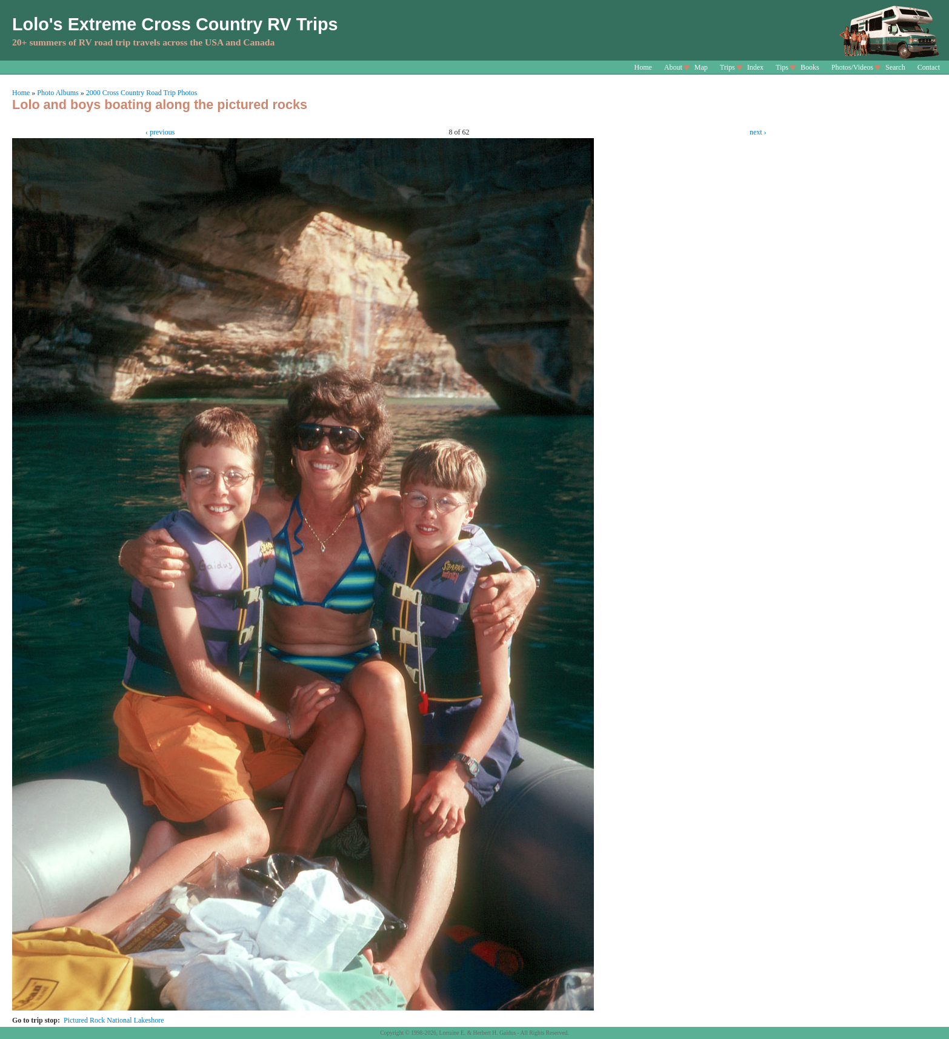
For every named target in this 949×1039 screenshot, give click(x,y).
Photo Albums (57, 92)
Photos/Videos (852, 67)
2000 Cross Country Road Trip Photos (142, 92)
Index (755, 67)
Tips (782, 67)
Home (643, 67)
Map (701, 67)
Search (895, 67)
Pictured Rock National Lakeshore (114, 1020)
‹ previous (160, 132)
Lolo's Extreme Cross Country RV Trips (175, 24)
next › (758, 132)
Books (810, 67)
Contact (928, 67)
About (673, 67)
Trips (727, 67)
